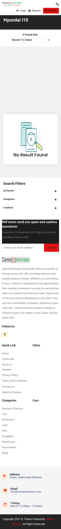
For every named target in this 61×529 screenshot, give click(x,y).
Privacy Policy (10, 375)
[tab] (30, 191)
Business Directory (12, 408)
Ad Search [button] (8, 190)
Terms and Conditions (14, 380)
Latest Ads (8, 359)
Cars (4, 414)
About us (7, 364)
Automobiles (9, 447)
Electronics (8, 419)
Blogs (5, 452)
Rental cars (8, 441)
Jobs (5, 425)
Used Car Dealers (11, 392)
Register (34, 10)
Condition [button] (8, 207)
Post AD (51, 10)
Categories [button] (9, 199)
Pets (4, 430)
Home (5, 353)
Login (21, 10)
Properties (8, 436)
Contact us (8, 386)
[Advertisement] (30, 78)
